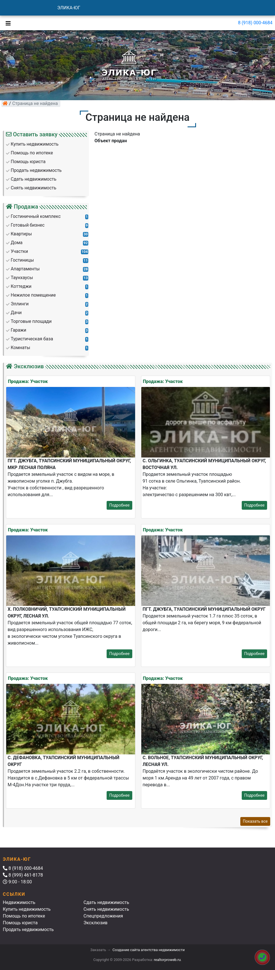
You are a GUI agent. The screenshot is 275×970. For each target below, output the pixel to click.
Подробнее (119, 505)
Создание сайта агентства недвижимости (149, 950)
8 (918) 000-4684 (255, 22)
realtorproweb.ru (167, 960)
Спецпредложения (103, 916)
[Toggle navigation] (7, 23)
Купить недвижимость (26, 909)
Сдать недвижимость (106, 902)
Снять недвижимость (106, 909)
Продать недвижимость (28, 929)
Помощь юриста (20, 922)
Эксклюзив (95, 922)
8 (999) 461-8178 (23, 875)
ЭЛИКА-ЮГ (68, 7)
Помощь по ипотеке (24, 916)
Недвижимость (19, 902)
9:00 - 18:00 (17, 881)
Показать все (255, 821)
